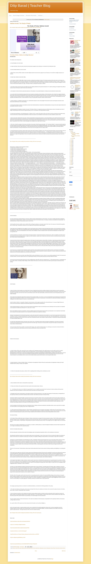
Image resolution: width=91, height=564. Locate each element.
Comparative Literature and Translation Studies (78, 69)
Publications (40, 15)
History (17, 524)
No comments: (22, 546)
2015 (71, 153)
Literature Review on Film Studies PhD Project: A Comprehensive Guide (75, 78)
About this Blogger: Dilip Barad (18, 15)
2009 (71, 161)
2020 (71, 146)
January (72, 138)
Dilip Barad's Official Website (31, 15)
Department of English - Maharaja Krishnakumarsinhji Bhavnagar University (74, 21)
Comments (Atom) (17, 552)
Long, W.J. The (13, 524)
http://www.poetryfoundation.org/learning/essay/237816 (20, 527)
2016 (71, 152)
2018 (71, 149)
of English (20, 524)
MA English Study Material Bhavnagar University (77, 41)
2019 (71, 148)
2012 (71, 157)
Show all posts (47, 19)
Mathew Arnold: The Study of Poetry (20, 23)
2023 (71, 142)
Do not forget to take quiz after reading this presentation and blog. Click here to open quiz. (25, 27)
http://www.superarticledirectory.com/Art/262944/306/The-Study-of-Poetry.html (24, 543)
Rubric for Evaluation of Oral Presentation (77, 60)
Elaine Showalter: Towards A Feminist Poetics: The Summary (77, 51)
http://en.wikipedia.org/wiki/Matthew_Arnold (18, 537)
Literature (23, 524)
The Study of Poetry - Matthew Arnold (18, 54)
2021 (71, 145)
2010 (71, 160)
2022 (71, 144)
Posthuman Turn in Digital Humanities (75, 134)
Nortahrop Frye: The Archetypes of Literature (78, 86)
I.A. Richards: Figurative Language (79, 103)
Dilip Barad (31, 54)
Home (10, 15)
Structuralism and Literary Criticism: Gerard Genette (77, 95)
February (72, 132)
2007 (71, 164)
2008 (71, 163)
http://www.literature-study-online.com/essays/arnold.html (20, 521)
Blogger (52, 558)
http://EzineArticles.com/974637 (33, 534)
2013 (71, 156)
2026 (71, 131)
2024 (71, 141)
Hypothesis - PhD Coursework (77, 112)
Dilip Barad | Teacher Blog (30, 6)
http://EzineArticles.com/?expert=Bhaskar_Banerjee (19, 534)
